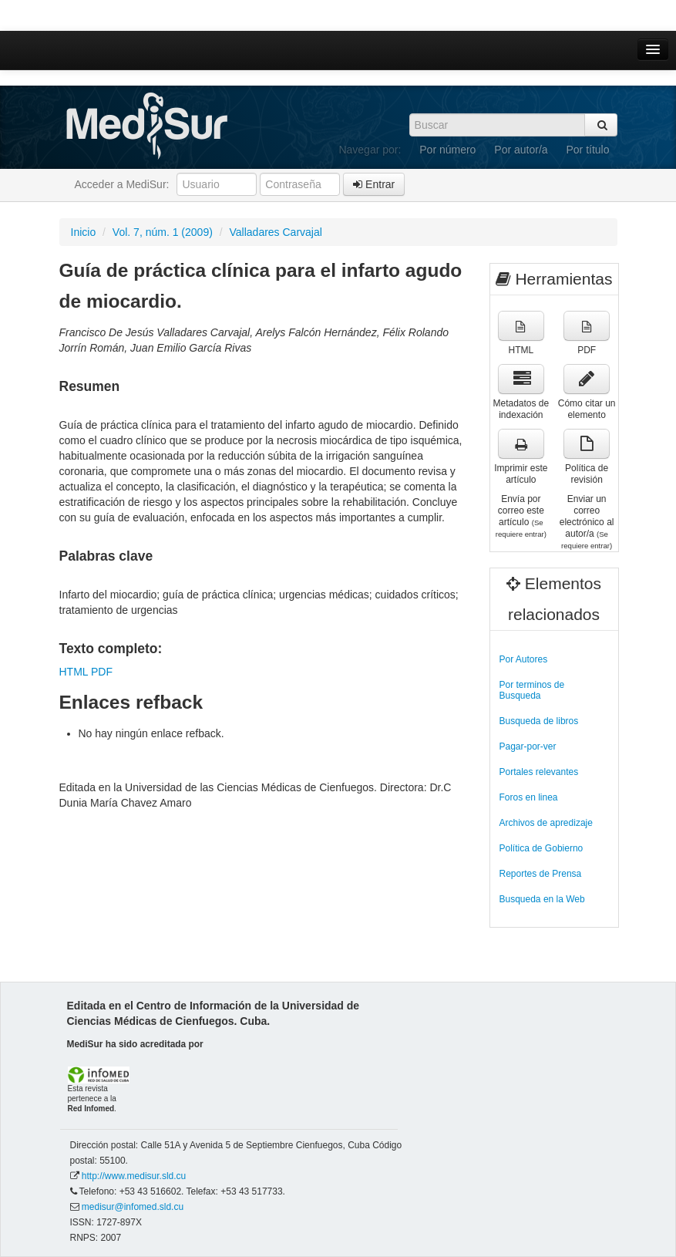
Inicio (83, 232)
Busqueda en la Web (542, 899)
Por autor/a (520, 149)
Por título (587, 149)
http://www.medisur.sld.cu (134, 1176)
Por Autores (523, 659)
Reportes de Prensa (540, 873)
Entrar (374, 184)
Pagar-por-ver (528, 746)
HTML (74, 672)
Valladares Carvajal (276, 232)
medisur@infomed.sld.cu (132, 1206)
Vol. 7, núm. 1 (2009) (163, 232)
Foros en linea (528, 797)
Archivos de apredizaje (546, 822)
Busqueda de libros (539, 721)
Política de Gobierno (541, 848)
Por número (447, 149)
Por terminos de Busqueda (532, 690)
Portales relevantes (539, 772)
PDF (102, 672)
